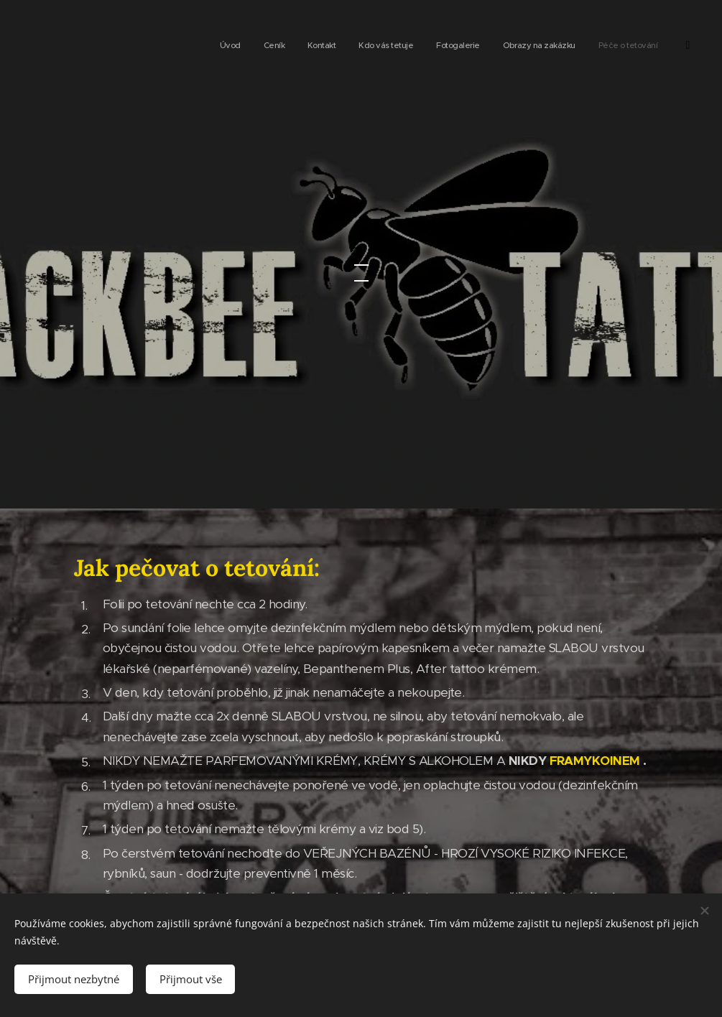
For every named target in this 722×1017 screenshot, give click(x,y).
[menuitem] (539, 47)
